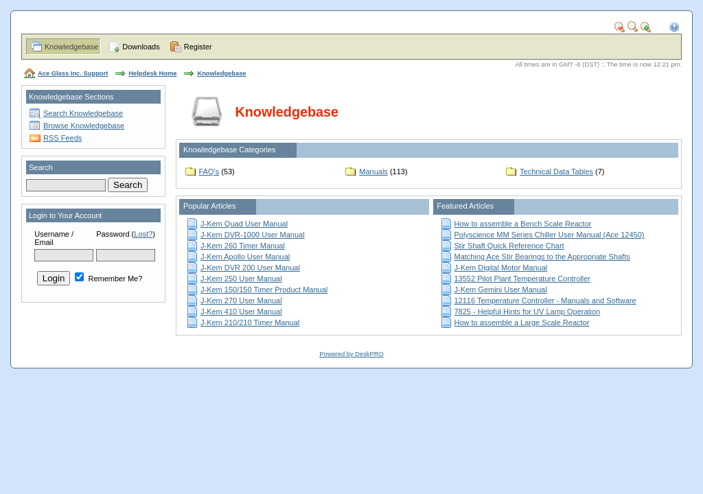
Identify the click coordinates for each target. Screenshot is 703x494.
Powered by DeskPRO (351, 354)
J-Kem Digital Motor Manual (501, 267)
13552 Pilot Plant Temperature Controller (522, 278)
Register (198, 47)
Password (112, 234)
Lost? (143, 234)
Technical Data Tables (556, 171)
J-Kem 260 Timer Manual (242, 246)
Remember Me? (108, 278)
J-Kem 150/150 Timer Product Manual (263, 289)
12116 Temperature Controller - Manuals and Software (545, 300)
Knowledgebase (71, 47)
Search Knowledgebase (83, 113)
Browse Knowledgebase (83, 125)
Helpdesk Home (152, 73)
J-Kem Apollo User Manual (245, 256)
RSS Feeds (62, 138)
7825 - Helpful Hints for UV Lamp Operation (527, 311)
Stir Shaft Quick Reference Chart (509, 246)
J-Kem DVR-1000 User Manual (252, 235)
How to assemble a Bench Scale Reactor (523, 224)
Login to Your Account (65, 215)
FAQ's (209, 171)
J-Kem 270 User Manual (241, 300)
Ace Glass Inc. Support (73, 73)
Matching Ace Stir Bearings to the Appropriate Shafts (542, 256)
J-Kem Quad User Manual (244, 224)
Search (41, 167)
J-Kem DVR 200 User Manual (250, 267)
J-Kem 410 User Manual (241, 311)
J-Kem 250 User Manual (241, 278)
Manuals (373, 171)
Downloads (140, 47)
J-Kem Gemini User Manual (500, 289)
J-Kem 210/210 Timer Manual (249, 322)
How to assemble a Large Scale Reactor (522, 322)
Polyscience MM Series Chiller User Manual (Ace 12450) (549, 235)
